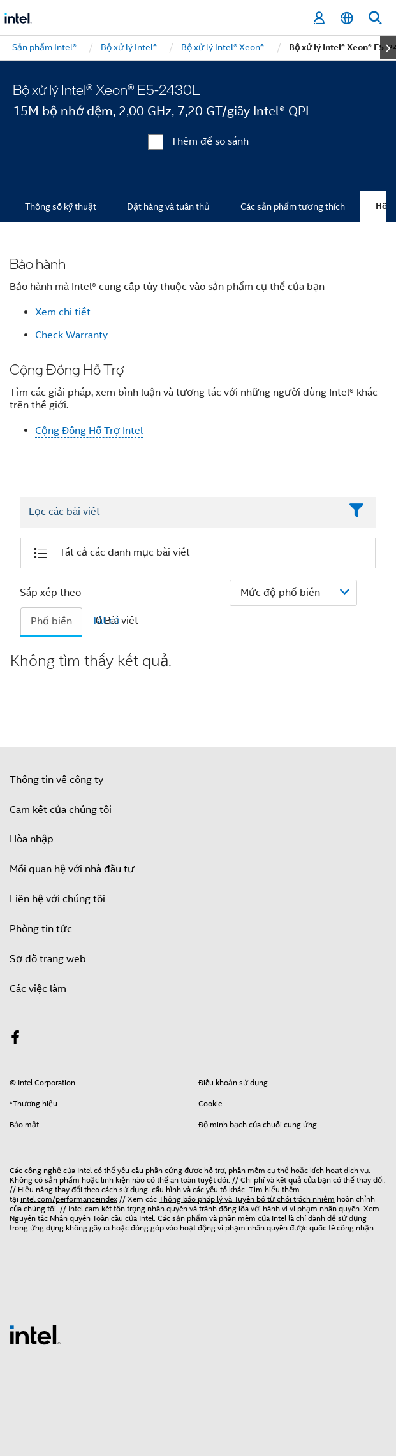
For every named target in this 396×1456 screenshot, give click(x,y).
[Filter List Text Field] (180, 512)
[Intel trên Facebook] (15, 1039)
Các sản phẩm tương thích (292, 206)
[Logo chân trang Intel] (35, 1334)
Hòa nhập (32, 839)
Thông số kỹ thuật (60, 206)
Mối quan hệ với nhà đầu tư (72, 869)
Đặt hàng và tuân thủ (168, 206)
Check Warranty (71, 335)
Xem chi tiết (63, 312)
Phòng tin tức (41, 929)
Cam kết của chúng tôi (61, 810)
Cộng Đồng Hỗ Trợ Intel (89, 430)
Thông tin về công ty (56, 780)
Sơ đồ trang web (48, 959)
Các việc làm (38, 989)
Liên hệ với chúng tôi (57, 899)
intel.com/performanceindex (68, 1199)
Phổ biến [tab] (51, 621)
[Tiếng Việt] (346, 18)
